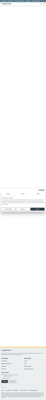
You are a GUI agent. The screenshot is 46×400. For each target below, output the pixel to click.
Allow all (37, 209)
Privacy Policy (15, 390)
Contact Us (5, 381)
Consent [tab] (8, 193)
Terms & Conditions (23, 390)
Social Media (8, 390)
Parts (25, 363)
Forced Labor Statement (33, 390)
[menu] (44, 4)
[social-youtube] (2, 387)
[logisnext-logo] (6, 4)
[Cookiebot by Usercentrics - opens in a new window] (39, 190)
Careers (25, 361)
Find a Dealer (12, 381)
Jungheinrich (28, 1)
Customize (23, 209)
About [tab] (38, 193)
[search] (41, 4)
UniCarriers (3, 368)
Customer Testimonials (28, 368)
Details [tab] (23, 193)
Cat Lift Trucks (10, 1)
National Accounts (27, 366)
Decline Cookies (8, 209)
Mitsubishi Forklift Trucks (19, 1)
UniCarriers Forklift (36, 1)
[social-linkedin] (5, 387)
